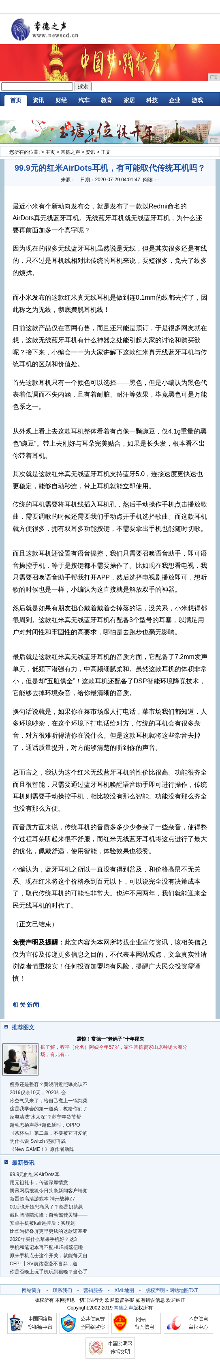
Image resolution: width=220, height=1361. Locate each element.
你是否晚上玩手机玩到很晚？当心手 (49, 1272)
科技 (152, 100)
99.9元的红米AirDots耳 (35, 1174)
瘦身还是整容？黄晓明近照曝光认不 (49, 1084)
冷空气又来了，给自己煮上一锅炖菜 (49, 1100)
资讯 (38, 100)
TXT (193, 1290)
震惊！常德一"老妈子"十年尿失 (110, 1039)
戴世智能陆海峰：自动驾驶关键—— (49, 1215)
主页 (50, 152)
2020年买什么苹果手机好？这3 (43, 1239)
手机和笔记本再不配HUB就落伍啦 (46, 1247)
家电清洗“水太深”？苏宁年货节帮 (45, 1117)
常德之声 (70, 152)
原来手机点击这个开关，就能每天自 (49, 1255)
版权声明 (155, 1290)
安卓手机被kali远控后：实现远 (42, 1223)
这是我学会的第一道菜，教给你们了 (49, 1109)
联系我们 (62, 1290)
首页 (15, 100)
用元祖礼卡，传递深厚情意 (39, 1182)
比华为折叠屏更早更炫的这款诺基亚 (49, 1231)
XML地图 (124, 1290)
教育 (106, 100)
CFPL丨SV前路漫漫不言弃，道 (43, 1264)
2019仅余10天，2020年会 (38, 1092)
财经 (61, 100)
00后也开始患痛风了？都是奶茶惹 (46, 1207)
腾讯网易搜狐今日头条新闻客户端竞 (49, 1191)
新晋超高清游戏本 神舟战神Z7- (43, 1199)
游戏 (197, 100)
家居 (129, 100)
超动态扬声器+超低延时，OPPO (45, 1125)
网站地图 (179, 1290)
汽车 (84, 100)
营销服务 (93, 1290)
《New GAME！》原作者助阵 (42, 1149)
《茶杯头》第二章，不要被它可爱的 (49, 1133)
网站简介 (31, 1290)
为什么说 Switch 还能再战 (38, 1141)
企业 (174, 100)
